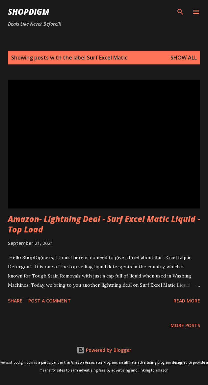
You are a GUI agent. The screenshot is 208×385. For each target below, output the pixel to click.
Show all (183, 57)
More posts (185, 325)
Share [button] (15, 301)
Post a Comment (49, 301)
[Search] (180, 12)
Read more (186, 301)
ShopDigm (28, 11)
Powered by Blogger (104, 350)
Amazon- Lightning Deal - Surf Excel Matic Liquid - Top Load (104, 224)
